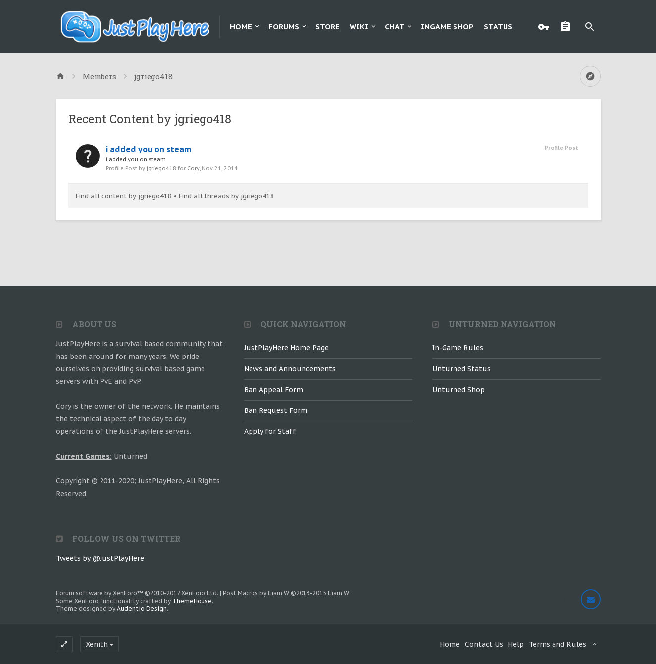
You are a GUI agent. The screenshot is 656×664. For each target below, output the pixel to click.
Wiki (359, 26)
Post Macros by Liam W (286, 593)
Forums (283, 26)
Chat (394, 26)
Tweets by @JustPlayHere (100, 558)
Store (327, 26)
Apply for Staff (270, 431)
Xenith (97, 644)
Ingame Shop (447, 26)
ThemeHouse (192, 601)
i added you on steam (148, 149)
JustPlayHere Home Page (286, 347)
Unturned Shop (458, 389)
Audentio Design (142, 608)
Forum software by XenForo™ (137, 593)
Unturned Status (461, 368)
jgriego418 (161, 168)
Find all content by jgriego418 (124, 196)
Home (241, 26)
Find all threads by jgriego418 (226, 196)
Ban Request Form (275, 410)
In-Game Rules (457, 347)
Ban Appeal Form (273, 389)
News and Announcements (290, 368)
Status (498, 26)
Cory (193, 168)
